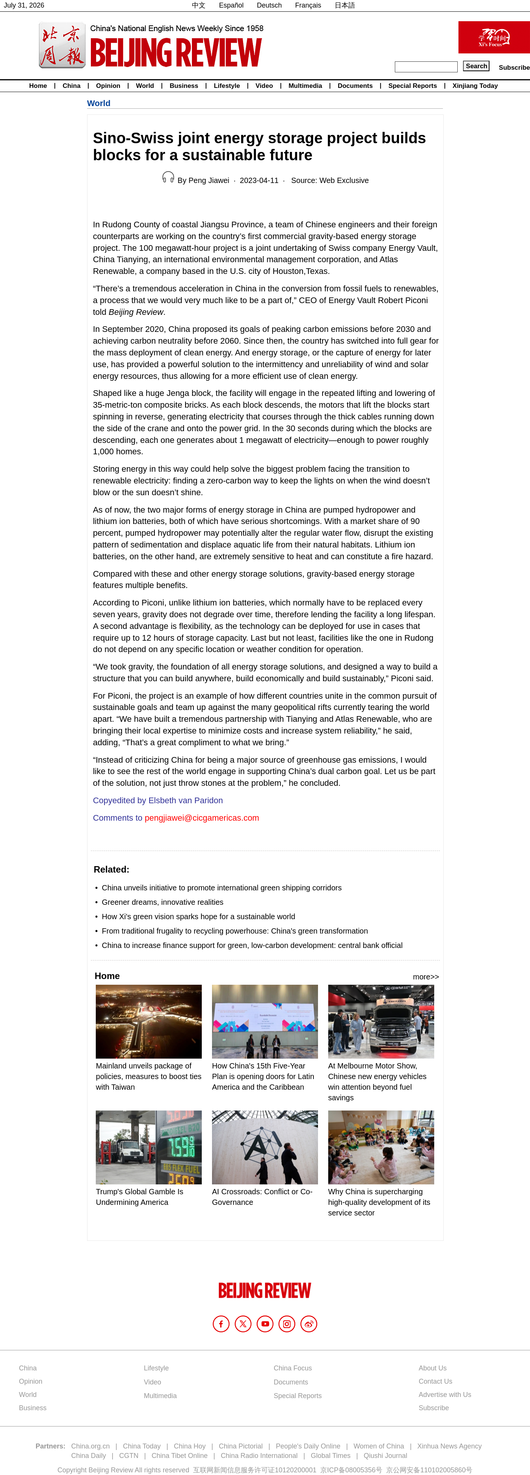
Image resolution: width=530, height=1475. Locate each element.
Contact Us (435, 1381)
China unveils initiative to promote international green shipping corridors (222, 888)
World (145, 85)
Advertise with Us (445, 1394)
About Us (433, 1368)
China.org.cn (90, 1446)
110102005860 (443, 1470)
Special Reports (412, 85)
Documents (355, 85)
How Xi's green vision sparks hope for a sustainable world (198, 916)
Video (264, 85)
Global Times (331, 1455)
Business (184, 85)
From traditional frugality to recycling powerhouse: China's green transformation (235, 931)
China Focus (293, 1368)
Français (308, 5)
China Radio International (259, 1455)
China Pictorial (241, 1446)
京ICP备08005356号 (351, 1470)
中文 (199, 5)
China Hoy (190, 1446)
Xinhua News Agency (449, 1446)
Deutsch (269, 5)
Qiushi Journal (385, 1455)
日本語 (345, 5)
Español (231, 5)
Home (38, 85)
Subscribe (514, 67)
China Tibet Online (179, 1455)
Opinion (108, 85)
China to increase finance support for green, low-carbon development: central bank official (252, 945)
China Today (142, 1446)
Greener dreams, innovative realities (162, 902)
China (71, 85)
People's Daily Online (308, 1446)
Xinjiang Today (475, 85)
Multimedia (305, 85)
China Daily (88, 1455)
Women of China (379, 1446)
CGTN (129, 1455)
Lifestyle (227, 85)
